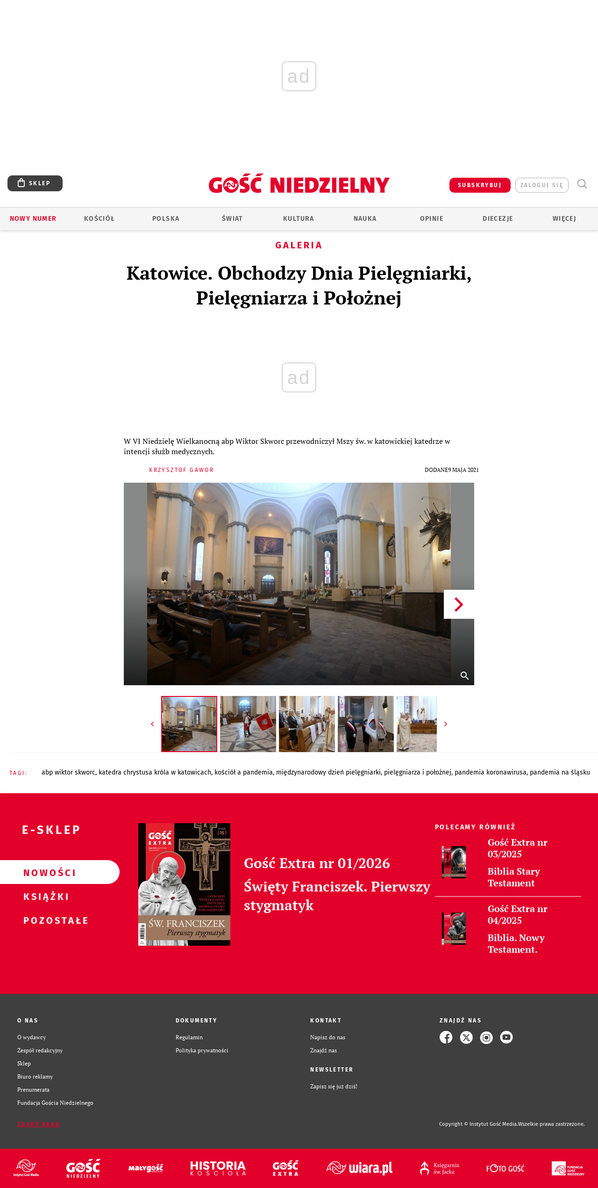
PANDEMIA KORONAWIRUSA (491, 772)
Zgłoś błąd (38, 1124)
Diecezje (498, 219)
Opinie (431, 219)
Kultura (298, 219)
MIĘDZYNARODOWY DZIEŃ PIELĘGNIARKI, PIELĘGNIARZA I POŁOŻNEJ (363, 772)
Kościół (99, 219)
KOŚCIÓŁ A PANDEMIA (243, 772)
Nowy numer (33, 219)
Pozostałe (44, 920)
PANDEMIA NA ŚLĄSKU (560, 772)
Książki (44, 896)
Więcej (564, 219)
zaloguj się (541, 185)
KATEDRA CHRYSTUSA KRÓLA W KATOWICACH (155, 772)
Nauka (365, 219)
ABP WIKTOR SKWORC (68, 772)
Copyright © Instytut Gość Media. (478, 1124)
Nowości (44, 872)
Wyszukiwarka (582, 184)
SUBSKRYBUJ (480, 185)
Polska (165, 219)
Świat (232, 219)
